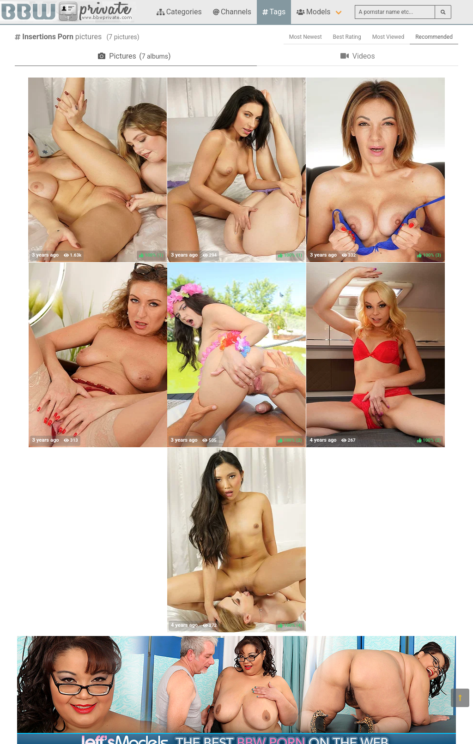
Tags (273, 11)
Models (313, 11)
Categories (179, 11)
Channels (232, 11)
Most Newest (305, 37)
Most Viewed (388, 37)
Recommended (434, 37)
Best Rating (347, 37)
